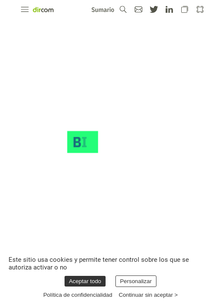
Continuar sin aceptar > (148, 295)
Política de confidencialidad (77, 295)
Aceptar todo (85, 281)
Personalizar (136, 281)
